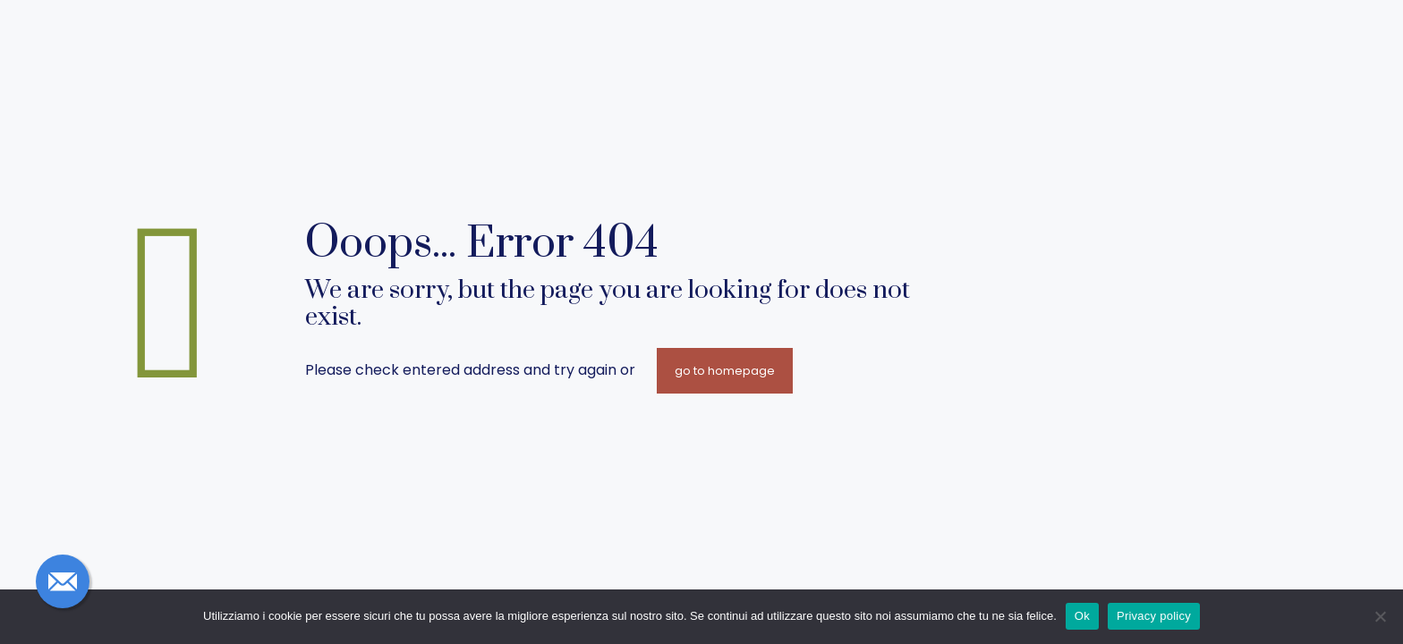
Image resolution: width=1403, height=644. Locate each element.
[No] (1381, 616)
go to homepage (725, 370)
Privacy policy (1154, 616)
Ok (1082, 616)
